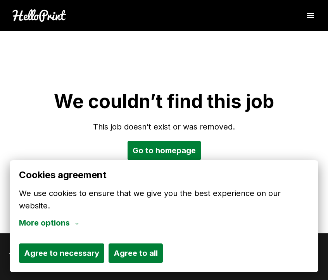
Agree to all (136, 253)
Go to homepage (164, 150)
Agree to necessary (61, 253)
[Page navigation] (310, 15)
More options (49, 223)
